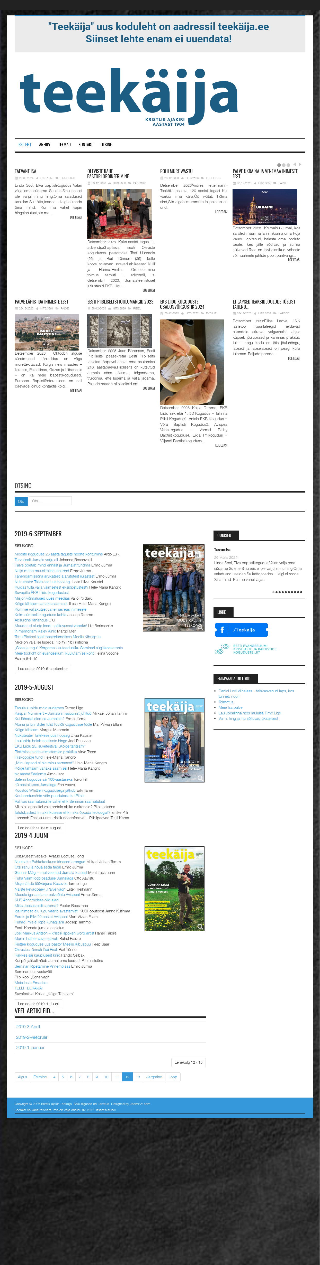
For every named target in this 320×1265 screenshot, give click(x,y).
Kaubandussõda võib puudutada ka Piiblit (49, 794)
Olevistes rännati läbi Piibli (36, 948)
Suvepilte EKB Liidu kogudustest (42, 591)
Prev (294, 164)
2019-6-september (39, 533)
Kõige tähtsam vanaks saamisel (41, 602)
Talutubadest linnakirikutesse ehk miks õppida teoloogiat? (62, 811)
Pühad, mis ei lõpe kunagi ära (39, 921)
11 (117, 1075)
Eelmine (40, 1075)
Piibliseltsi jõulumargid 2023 (120, 302)
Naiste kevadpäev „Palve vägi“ (40, 888)
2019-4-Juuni (32, 835)
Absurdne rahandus (31, 619)
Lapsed (284, 313)
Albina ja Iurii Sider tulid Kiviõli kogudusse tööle (53, 723)
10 (106, 1075)
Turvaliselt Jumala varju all (36, 558)
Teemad (64, 145)
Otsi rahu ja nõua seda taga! (38, 866)
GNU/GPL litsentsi (93, 1109)
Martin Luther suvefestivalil (36, 937)
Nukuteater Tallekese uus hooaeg (42, 580)
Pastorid (139, 183)
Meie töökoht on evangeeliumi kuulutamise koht (54, 652)
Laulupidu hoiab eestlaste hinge (41, 739)
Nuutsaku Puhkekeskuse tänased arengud (50, 860)
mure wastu (176, 171)
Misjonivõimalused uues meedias (42, 597)
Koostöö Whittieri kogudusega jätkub (45, 789)
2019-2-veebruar (31, 1036)
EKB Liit (211, 313)
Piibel (137, 308)
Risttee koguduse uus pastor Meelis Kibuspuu (53, 943)
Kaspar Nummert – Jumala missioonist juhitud (53, 712)
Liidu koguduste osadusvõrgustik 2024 (182, 304)
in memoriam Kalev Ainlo (35, 630)
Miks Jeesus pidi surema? (36, 904)
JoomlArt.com (140, 1103)
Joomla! (20, 1109)
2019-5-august (35, 686)
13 (138, 1075)
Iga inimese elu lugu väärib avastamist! (46, 910)
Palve (283, 183)
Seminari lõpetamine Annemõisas (42, 965)
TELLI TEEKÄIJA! (29, 987)
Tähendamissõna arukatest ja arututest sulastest (54, 575)
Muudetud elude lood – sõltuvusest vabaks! (51, 624)
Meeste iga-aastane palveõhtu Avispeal (47, 893)
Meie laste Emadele (31, 981)
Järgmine (154, 1075)
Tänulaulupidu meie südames (39, 706)
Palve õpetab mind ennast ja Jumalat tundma (52, 564)
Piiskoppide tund (29, 756)
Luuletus (68, 178)
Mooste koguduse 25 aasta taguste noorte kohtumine (59, 553)
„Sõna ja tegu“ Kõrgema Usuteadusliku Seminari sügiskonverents (69, 646)
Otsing (106, 145)
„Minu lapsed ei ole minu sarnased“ (44, 761)
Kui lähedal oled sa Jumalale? (40, 717)
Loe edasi (76, 217)
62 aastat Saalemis (30, 772)
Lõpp (172, 1075)
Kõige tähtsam (27, 728)
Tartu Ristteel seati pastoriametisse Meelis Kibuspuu (58, 635)
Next (299, 164)
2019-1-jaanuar (30, 1046)
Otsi (21, 500)
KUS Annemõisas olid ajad (37, 899)
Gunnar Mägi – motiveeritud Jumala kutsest (51, 871)
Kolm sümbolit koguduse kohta (40, 613)
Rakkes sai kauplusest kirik (37, 954)
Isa (25, 171)
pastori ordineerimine (108, 174)
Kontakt (85, 145)
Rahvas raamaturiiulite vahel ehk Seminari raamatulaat (60, 800)
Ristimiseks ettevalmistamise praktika (46, 750)
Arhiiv (44, 145)
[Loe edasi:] (43, 667)
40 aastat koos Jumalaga (35, 783)
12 (127, 1075)
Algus (22, 1075)
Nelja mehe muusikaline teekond (42, 569)
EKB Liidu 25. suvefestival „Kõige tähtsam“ (50, 745)
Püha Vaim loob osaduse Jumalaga (44, 877)
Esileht (25, 145)
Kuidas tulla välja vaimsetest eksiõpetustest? (51, 586)
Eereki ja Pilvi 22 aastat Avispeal (41, 915)
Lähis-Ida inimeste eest (41, 302)
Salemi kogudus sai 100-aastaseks (44, 778)
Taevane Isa (222, 549)
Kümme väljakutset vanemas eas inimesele (50, 608)
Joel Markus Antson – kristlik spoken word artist (54, 932)
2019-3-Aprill (28, 1025)
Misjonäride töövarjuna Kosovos (41, 882)
